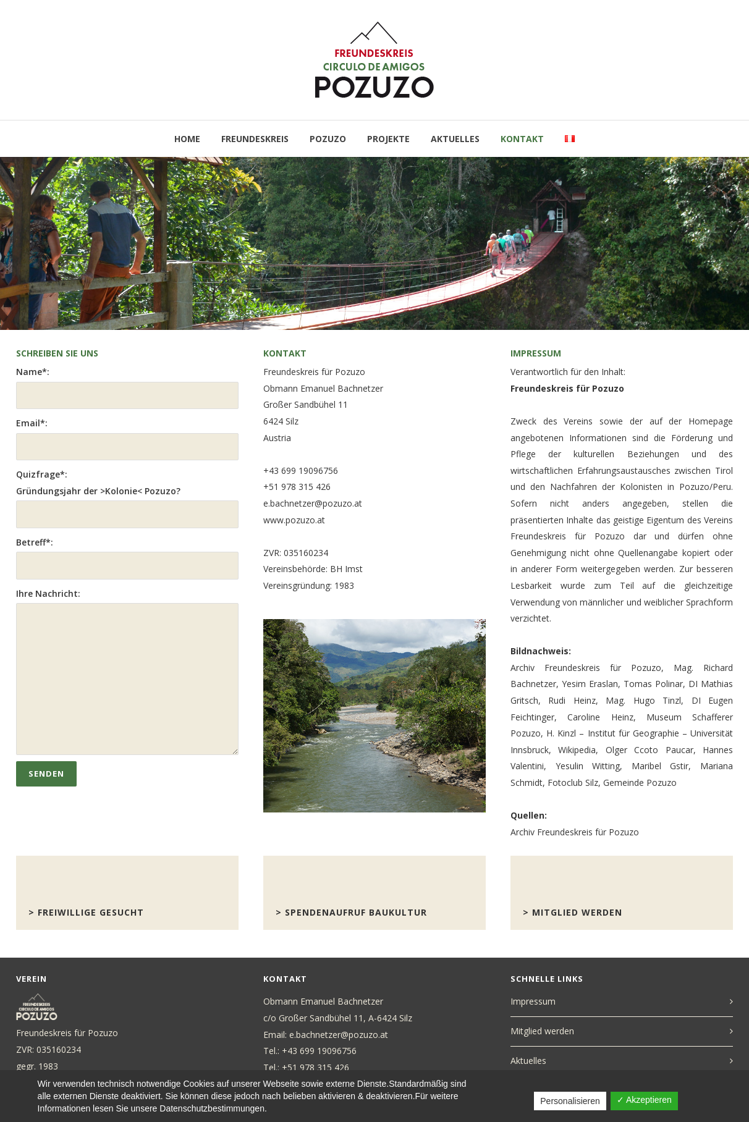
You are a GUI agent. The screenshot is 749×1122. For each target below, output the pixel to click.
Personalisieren (570, 1101)
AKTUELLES (455, 139)
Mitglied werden (542, 1031)
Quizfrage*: (127, 498)
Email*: (127, 438)
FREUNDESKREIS (255, 139)
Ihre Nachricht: (127, 672)
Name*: (127, 387)
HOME (187, 139)
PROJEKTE (388, 139)
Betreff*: (127, 558)
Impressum (533, 1001)
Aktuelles (528, 1060)
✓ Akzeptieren (644, 1100)
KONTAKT (522, 139)
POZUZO (328, 139)
